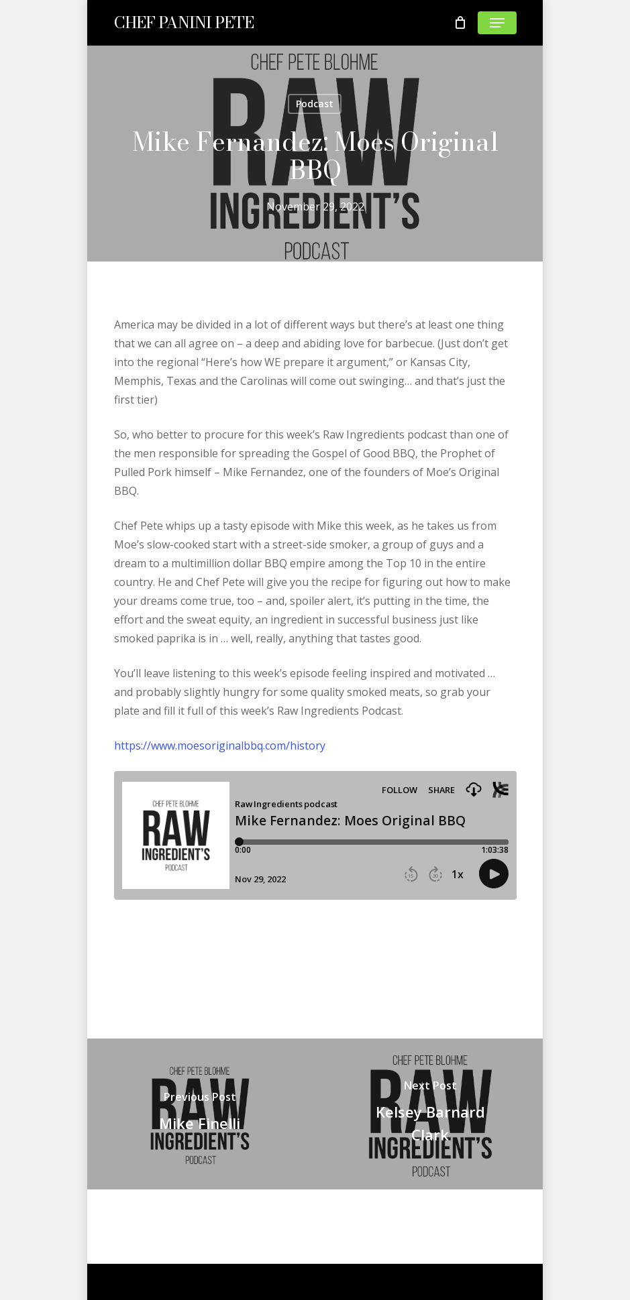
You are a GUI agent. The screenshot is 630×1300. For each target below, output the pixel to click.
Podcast (314, 103)
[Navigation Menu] (497, 22)
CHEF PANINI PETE (184, 23)
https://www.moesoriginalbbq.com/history (219, 745)
